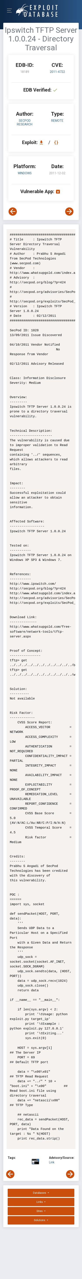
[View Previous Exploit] (13, 211)
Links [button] (40, 1201)
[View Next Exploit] (69, 211)
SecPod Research (24, 122)
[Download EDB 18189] (42, 142)
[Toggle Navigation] (11, 10)
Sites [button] (40, 1211)
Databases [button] (40, 1192)
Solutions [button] (40, 1220)
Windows (25, 173)
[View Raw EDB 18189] (57, 142)
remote (57, 120)
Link (51, 1162)
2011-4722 (57, 72)
